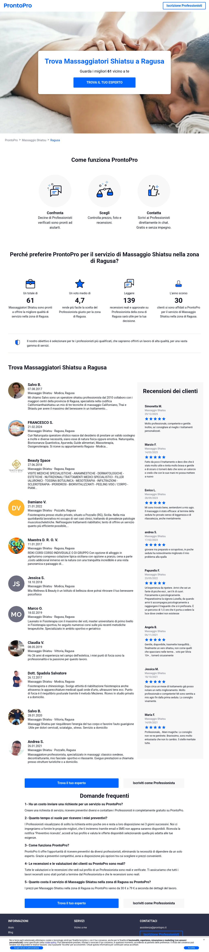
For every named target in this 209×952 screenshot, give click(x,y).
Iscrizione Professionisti (184, 6)
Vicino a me (80, 927)
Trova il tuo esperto (71, 783)
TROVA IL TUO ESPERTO (105, 82)
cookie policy (50, 942)
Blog (10, 932)
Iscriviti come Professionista (154, 783)
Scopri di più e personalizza (26, 948)
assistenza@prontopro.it (153, 927)
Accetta (191, 948)
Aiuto (11, 927)
